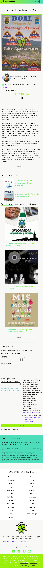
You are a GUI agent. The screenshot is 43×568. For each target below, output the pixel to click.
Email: (25, 357)
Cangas (11, 487)
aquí (16, 565)
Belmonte (11, 480)
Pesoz (32, 480)
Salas (32, 483)
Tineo (32, 500)
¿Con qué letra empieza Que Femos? (10, 380)
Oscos (32, 477)
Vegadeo (32, 507)
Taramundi (32, 497)
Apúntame (36, 448)
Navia (11, 517)
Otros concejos (32, 514)
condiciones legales (32, 417)
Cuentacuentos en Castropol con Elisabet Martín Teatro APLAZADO (20, 330)
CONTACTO (15, 541)
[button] (21, 97)
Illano (11, 514)
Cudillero (11, 497)
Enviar (21, 426)
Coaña (11, 493)
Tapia (32, 493)
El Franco (11, 504)
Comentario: (6, 364)
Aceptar (33, 565)
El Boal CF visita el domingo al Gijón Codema (24, 183)
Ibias (11, 510)
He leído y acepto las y (33, 418)
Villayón (32, 510)
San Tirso (32, 487)
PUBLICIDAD (24, 541)
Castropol (11, 490)
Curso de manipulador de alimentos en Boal (27, 195)
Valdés (32, 504)
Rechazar (24, 565)
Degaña (10, 500)
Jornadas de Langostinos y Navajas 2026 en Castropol (20, 244)
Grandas (11, 507)
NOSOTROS (6, 541)
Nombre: (4, 357)
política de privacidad (31, 412)
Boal (6, 87)
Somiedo (32, 490)
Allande (11, 477)
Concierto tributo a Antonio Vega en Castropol (20, 287)
